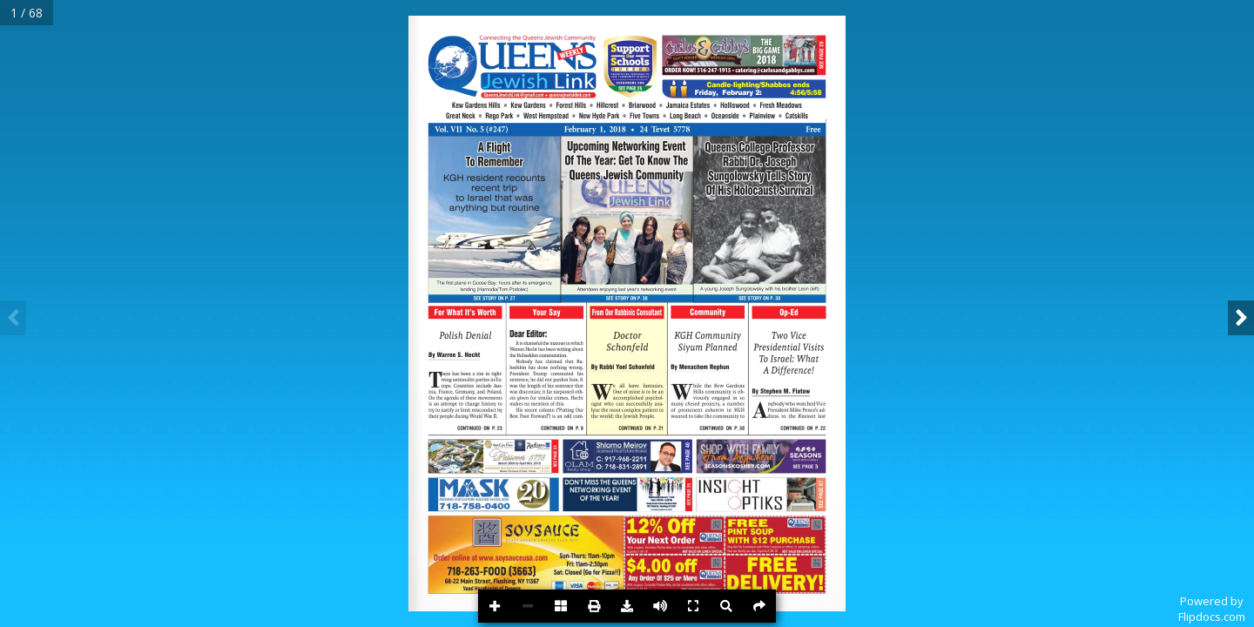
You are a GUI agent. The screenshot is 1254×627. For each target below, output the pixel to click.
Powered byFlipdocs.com (1211, 608)
